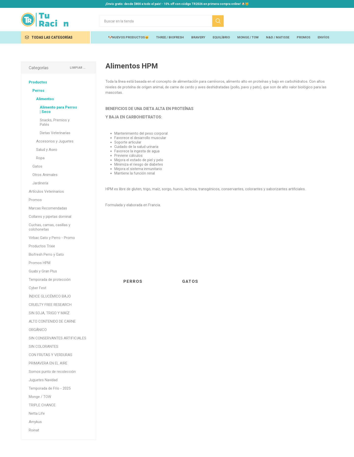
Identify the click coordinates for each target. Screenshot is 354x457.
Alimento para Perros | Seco (58, 109)
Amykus (35, 422)
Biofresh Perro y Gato (46, 254)
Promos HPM (39, 263)
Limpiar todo (78, 67)
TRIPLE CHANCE (42, 405)
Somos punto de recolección (52, 371)
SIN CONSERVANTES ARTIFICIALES (57, 338)
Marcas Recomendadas (48, 208)
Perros (133, 281)
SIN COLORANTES (43, 346)
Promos (35, 200)
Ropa (40, 158)
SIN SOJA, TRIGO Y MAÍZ (49, 313)
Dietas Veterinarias (55, 133)
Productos (38, 82)
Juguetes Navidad (43, 380)
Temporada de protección (50, 279)
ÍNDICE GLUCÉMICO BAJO (50, 296)
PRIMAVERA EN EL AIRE (48, 363)
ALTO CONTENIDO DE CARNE (52, 321)
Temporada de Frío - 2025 (50, 388)
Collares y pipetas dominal (50, 216)
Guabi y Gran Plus (43, 271)
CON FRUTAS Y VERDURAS (50, 355)
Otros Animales (45, 175)
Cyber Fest (37, 288)
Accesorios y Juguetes (55, 141)
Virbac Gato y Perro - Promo (52, 238)
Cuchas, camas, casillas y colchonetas (49, 227)
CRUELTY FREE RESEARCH (50, 304)
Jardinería (40, 183)
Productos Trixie (42, 246)
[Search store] (155, 21)
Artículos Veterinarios (46, 191)
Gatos (190, 281)
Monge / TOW (40, 396)
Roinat (34, 430)
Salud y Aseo (46, 149)
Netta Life (37, 413)
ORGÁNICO (38, 330)
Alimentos (45, 99)
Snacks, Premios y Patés (55, 122)
